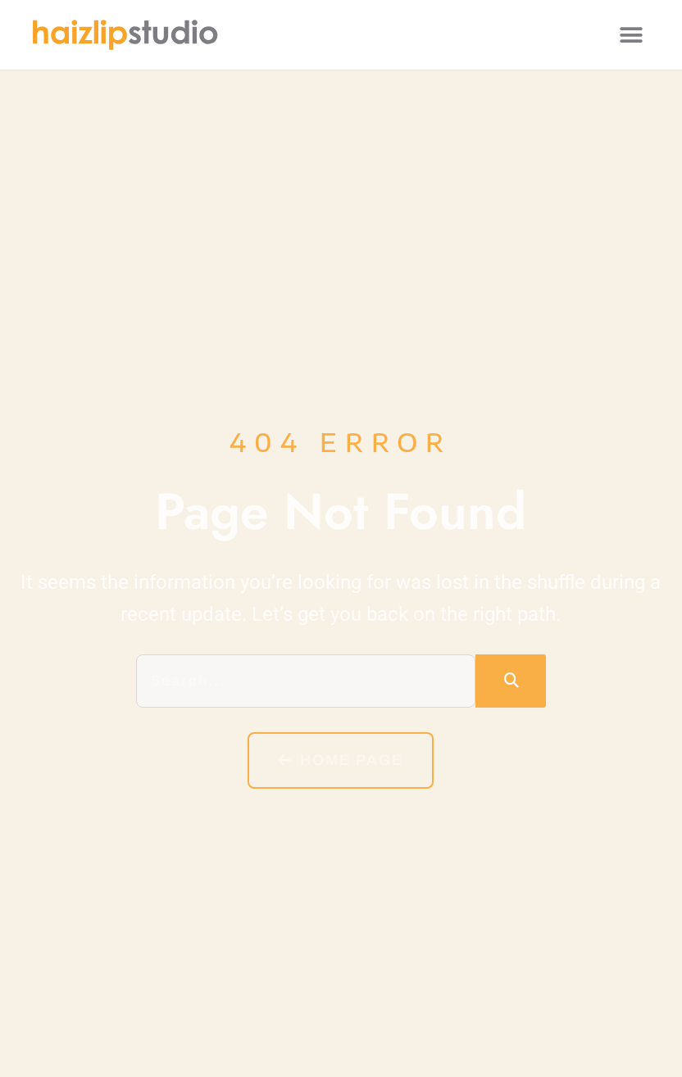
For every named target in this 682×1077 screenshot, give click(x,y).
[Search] (510, 681)
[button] (630, 34)
